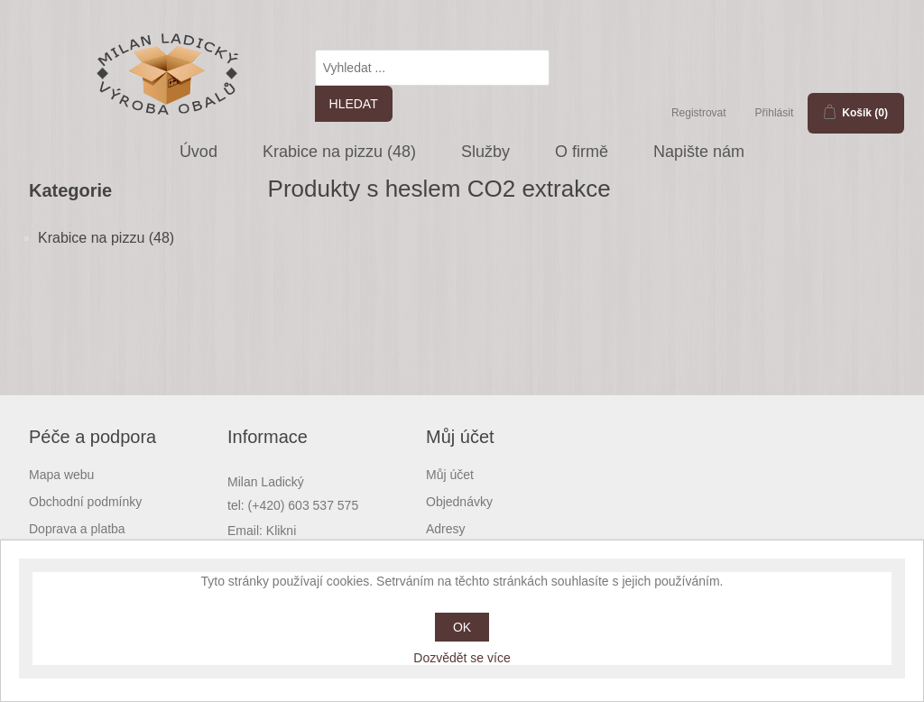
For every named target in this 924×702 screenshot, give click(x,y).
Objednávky (459, 501)
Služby (485, 152)
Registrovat (698, 112)
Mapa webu (61, 474)
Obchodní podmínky (85, 501)
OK (462, 627)
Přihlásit (774, 112)
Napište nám (698, 152)
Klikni (281, 530)
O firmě (581, 152)
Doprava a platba (77, 529)
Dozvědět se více (461, 658)
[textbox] (432, 68)
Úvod (198, 152)
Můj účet (450, 474)
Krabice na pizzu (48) (339, 152)
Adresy (446, 529)
